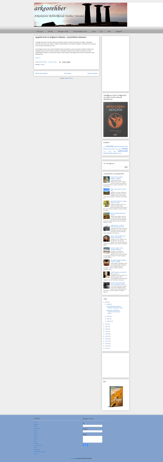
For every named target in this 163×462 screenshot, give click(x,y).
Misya (119, 149)
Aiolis (104, 146)
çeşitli (116, 146)
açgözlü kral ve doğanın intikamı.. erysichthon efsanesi (60, 37)
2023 (106, 326)
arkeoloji (109, 146)
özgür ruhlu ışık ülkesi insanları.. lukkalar (117, 177)
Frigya (126, 146)
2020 (106, 334)
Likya (116, 149)
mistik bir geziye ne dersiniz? (118, 272)
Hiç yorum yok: (53, 62)
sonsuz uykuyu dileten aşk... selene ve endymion (118, 236)
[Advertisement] (115, 63)
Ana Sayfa (39, 31)
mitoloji (42, 64)
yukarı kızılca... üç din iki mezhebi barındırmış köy (117, 226)
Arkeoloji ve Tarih (62, 31)
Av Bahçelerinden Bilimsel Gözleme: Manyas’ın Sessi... (114, 307)
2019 (106, 336)
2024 (106, 324)
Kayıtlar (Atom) (69, 78)
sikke (114, 151)
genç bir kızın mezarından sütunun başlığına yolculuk (118, 283)
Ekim (108, 318)
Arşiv (109, 31)
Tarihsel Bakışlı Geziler (80, 31)
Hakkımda (119, 31)
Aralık (108, 304)
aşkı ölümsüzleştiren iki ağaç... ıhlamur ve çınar (119, 202)
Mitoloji (50, 31)
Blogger (73, 458)
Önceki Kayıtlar (93, 73)
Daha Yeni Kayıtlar (41, 73)
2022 (106, 329)
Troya (119, 153)
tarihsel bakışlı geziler (110, 153)
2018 (106, 338)
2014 (106, 348)
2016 (106, 343)
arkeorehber (49, 8)
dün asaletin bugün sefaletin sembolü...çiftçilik (118, 260)
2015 (106, 346)
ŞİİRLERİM (123, 151)
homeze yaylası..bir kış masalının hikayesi (117, 248)
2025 (106, 302)
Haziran (109, 321)
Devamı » (38, 58)
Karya (109, 149)
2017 (106, 341)
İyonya (105, 149)
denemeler (121, 146)
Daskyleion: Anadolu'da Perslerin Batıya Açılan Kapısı (113, 312)
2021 (106, 331)
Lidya (113, 149)
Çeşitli (94, 31)
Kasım (109, 316)
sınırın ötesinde (107, 151)
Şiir (101, 31)
